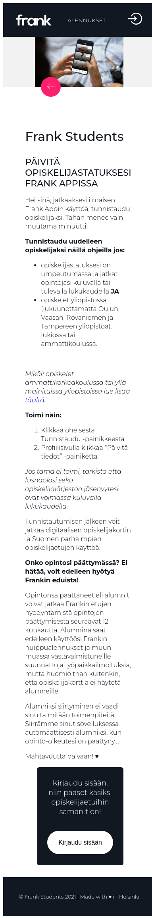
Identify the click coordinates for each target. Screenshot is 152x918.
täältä (34, 400)
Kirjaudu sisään (80, 842)
